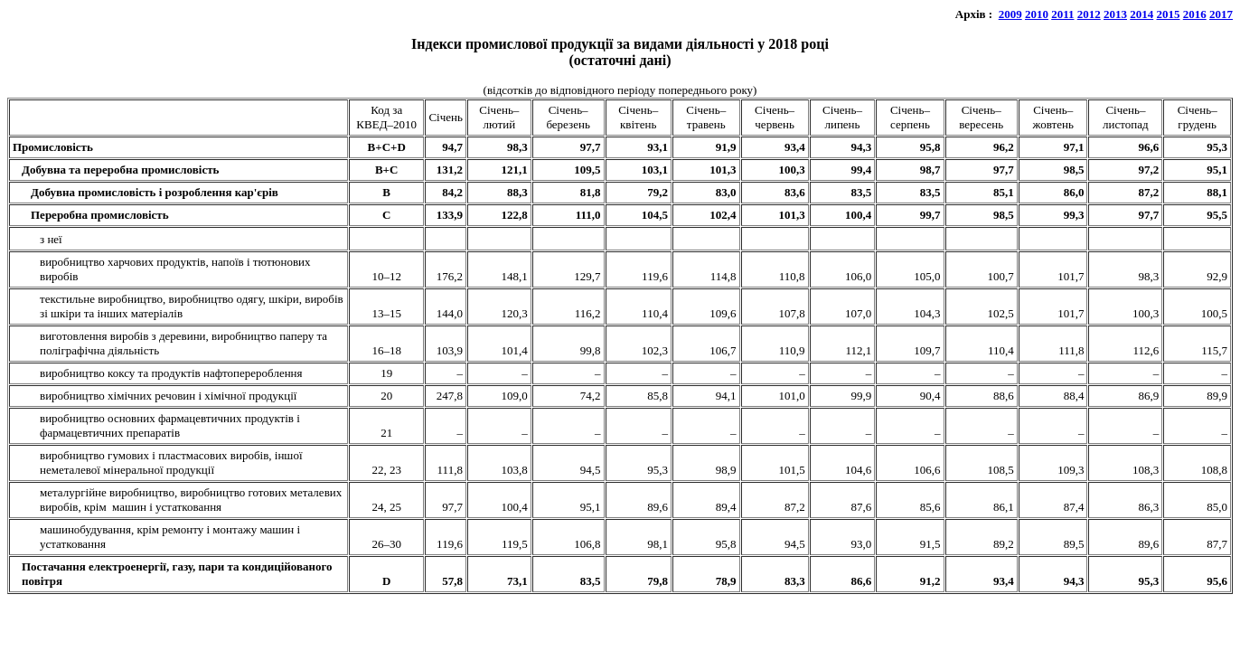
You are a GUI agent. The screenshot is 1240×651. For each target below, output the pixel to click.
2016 (1195, 14)
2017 (1221, 14)
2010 (1036, 14)
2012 (1089, 14)
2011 (1062, 14)
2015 (1168, 14)
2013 (1115, 14)
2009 (1010, 14)
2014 (1141, 14)
